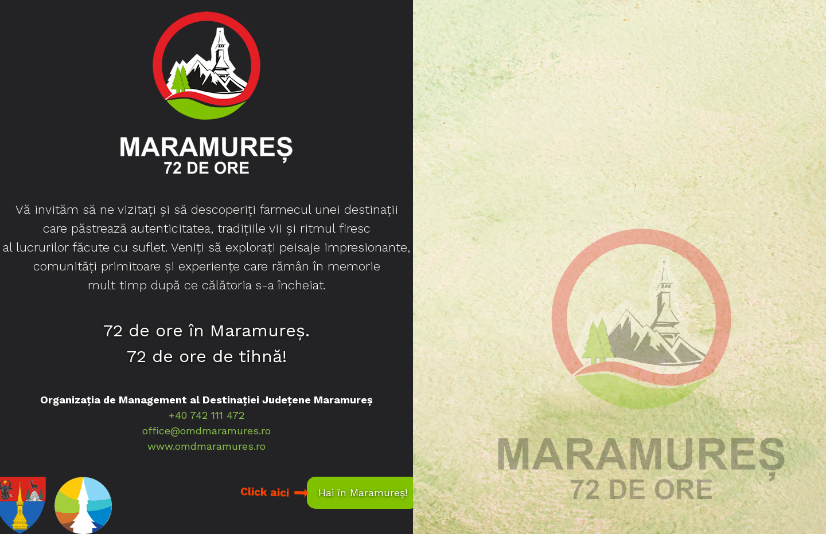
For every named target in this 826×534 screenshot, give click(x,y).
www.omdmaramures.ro (206, 446)
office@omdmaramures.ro (206, 431)
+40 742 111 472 (206, 415)
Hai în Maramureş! (362, 492)
